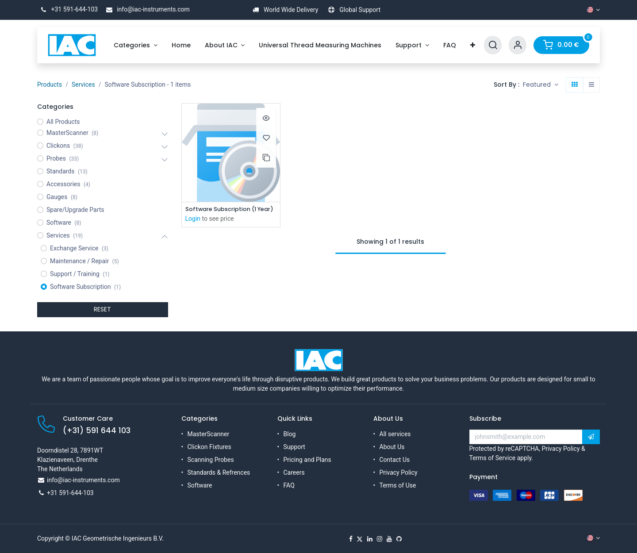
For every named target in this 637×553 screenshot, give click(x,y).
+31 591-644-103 (67, 9)
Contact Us (395, 459)
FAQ (289, 485)
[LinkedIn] (369, 539)
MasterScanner (209, 434)
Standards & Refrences (219, 472)
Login (193, 219)
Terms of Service (492, 457)
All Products (63, 121)
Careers (294, 472)
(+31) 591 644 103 (96, 430)
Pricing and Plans (307, 459)
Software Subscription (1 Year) (231, 209)
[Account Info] (517, 45)
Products (49, 84)
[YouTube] (389, 539)
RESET (102, 309)
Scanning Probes (211, 459)
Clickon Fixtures (209, 446)
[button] (540, 84)
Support (294, 446)
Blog (290, 434)
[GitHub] (399, 539)
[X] (360, 539)
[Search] (493, 45)
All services (395, 434)
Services (83, 84)
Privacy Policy (399, 472)
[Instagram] (379, 539)
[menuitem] (136, 45)
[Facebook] (351, 539)
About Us (392, 446)
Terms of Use (398, 485)
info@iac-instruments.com (146, 9)
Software (200, 485)
